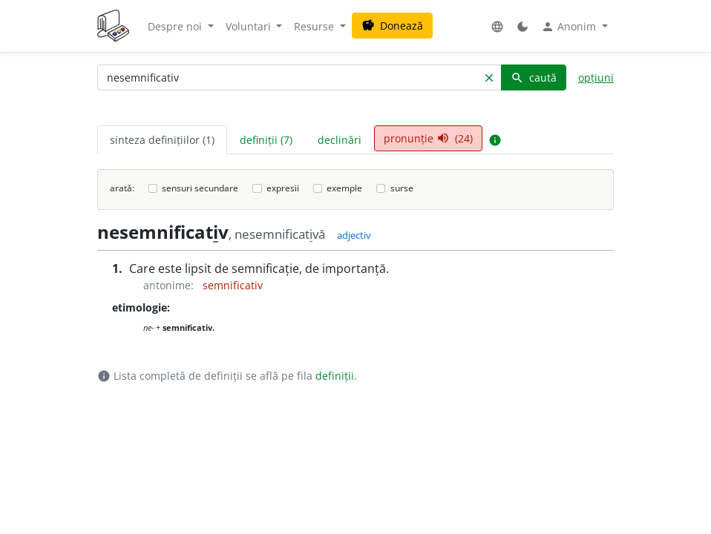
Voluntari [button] (250, 26)
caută (534, 77)
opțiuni (596, 77)
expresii (282, 188)
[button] (497, 26)
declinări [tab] (339, 140)
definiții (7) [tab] (266, 140)
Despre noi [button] (176, 26)
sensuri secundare (200, 188)
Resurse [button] (315, 26)
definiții (334, 376)
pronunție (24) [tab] (428, 138)
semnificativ (233, 285)
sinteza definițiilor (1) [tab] (162, 140)
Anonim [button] (570, 26)
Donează (392, 26)
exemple (344, 188)
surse (401, 188)
